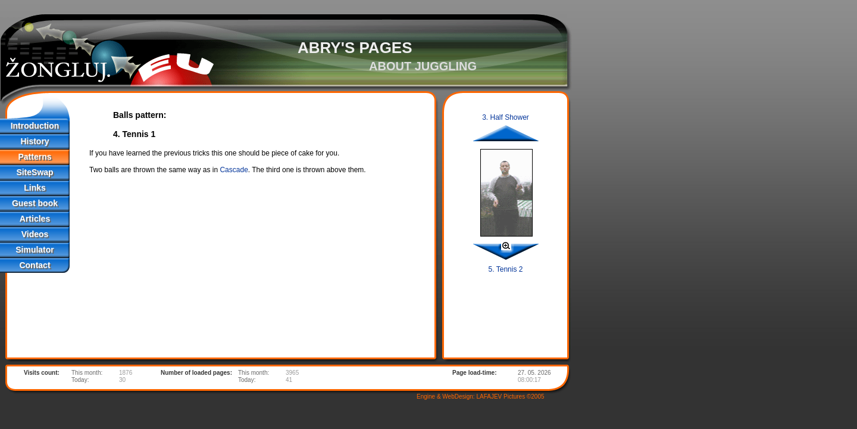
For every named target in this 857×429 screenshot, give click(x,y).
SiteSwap (34, 172)
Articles (35, 218)
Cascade (234, 170)
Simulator (34, 249)
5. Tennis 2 (506, 269)
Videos (35, 234)
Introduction (35, 125)
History (34, 141)
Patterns (34, 156)
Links (35, 187)
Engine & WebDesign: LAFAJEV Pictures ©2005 (481, 396)
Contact (34, 265)
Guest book (35, 203)
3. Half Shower (505, 117)
